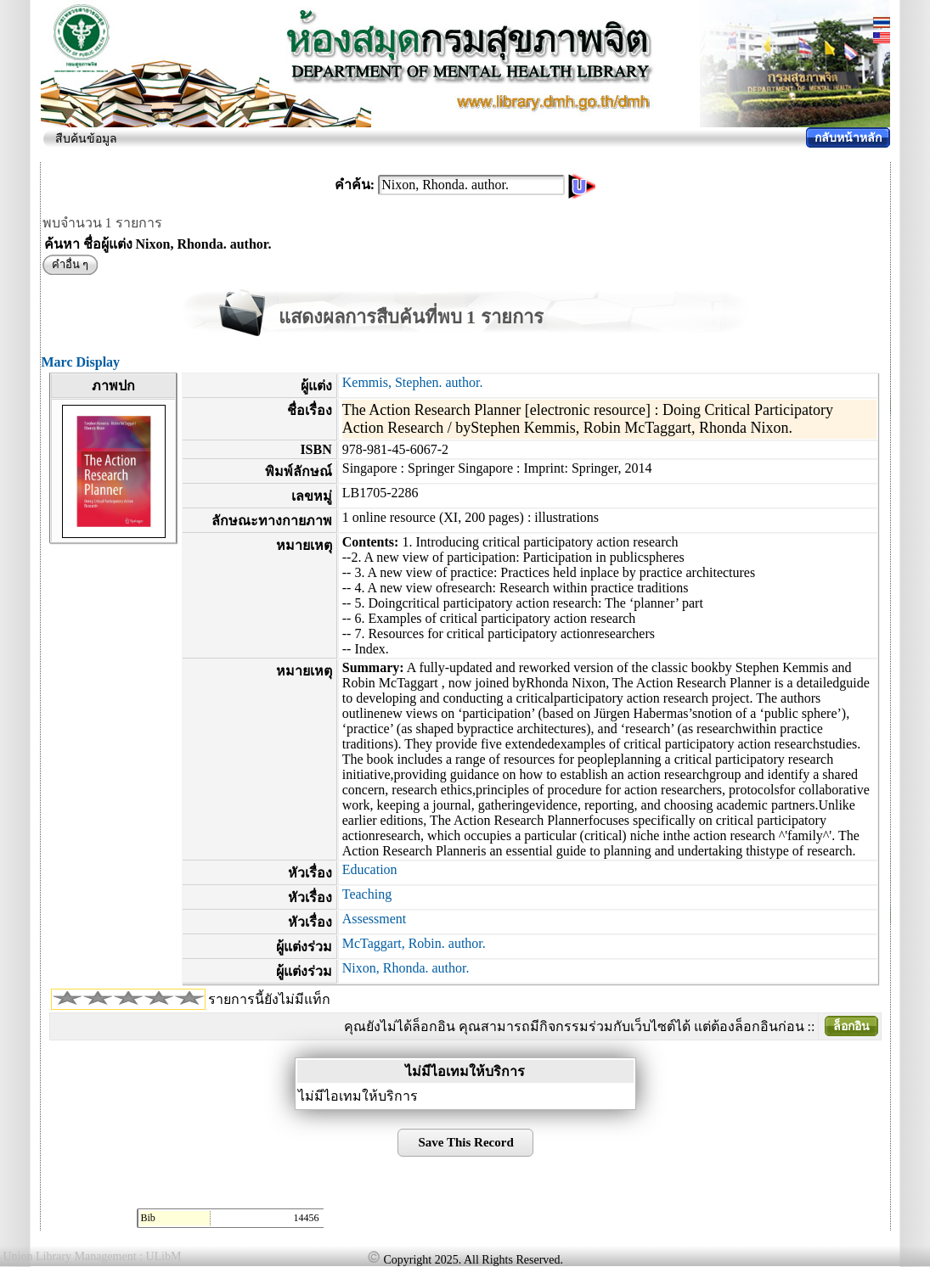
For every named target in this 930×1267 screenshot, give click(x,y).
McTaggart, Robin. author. (414, 943)
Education (369, 869)
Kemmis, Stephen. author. (412, 382)
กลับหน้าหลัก (848, 138)
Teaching (367, 894)
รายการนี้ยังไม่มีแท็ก (269, 999)
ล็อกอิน (851, 1026)
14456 (306, 1218)
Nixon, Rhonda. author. (406, 968)
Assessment (374, 918)
